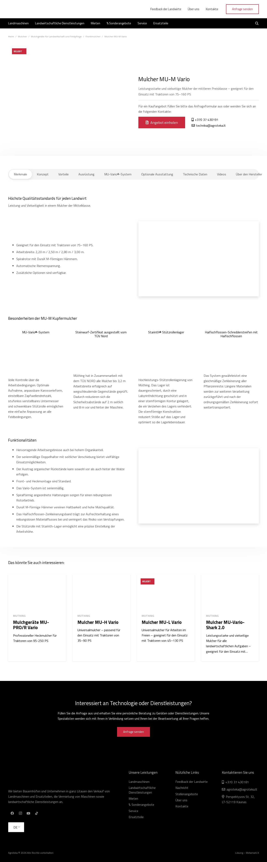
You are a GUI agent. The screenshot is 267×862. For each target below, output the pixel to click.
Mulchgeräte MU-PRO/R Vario (31, 625)
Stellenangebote (186, 794)
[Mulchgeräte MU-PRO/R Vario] (37, 593)
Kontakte (181, 806)
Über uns (181, 800)
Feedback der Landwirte (191, 781)
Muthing (19, 616)
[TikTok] (37, 813)
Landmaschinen (139, 781)
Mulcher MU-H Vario (97, 622)
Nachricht (181, 787)
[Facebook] (12, 813)
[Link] (27, 9)
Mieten (133, 798)
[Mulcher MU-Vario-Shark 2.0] (230, 593)
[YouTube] (28, 813)
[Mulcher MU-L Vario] (166, 593)
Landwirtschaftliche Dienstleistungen (142, 790)
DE (15, 827)
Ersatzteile (136, 816)
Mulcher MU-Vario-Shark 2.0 (225, 625)
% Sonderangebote (141, 804)
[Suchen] (256, 23)
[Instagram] (20, 813)
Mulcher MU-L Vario (162, 622)
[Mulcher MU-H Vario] (101, 593)
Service (133, 810)
